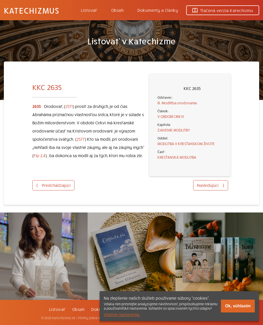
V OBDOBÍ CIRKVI (170, 116)
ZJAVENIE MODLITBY (173, 130)
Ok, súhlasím (238, 306)
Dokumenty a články (157, 10)
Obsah (117, 10)
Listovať (89, 10)
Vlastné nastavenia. (122, 314)
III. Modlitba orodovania (177, 102)
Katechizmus (31, 10)
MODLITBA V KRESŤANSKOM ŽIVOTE (186, 143)
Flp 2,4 (39, 155)
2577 (81, 138)
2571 (69, 106)
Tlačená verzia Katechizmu (222, 10)
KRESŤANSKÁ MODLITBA (176, 157)
